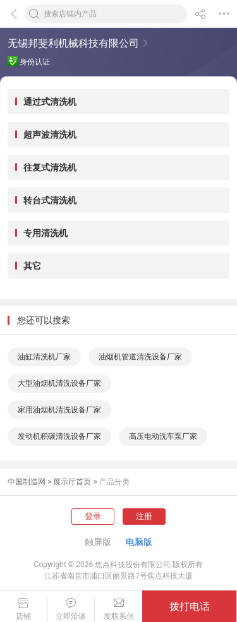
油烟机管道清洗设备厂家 (140, 356)
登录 (93, 516)
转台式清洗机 (49, 200)
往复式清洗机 (49, 167)
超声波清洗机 (49, 134)
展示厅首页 (72, 481)
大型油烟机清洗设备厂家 (59, 383)
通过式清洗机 (49, 102)
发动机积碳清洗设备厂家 (59, 436)
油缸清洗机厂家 (44, 356)
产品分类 (114, 481)
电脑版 (139, 542)
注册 (144, 516)
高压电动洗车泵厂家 (163, 436)
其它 (32, 266)
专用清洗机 (45, 233)
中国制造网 (27, 481)
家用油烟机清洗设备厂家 (59, 409)
